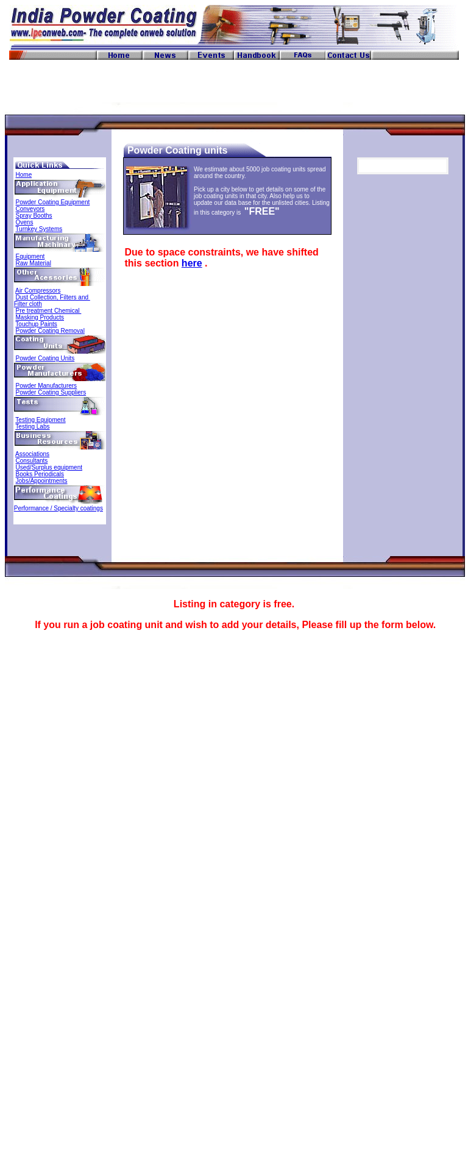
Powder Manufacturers (46, 385)
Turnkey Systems (38, 229)
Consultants (32, 460)
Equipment (30, 256)
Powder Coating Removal (50, 330)
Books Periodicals (40, 474)
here (192, 263)
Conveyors (30, 208)
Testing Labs (32, 426)
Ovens (25, 222)
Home (24, 174)
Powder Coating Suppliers (51, 392)
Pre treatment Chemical (49, 310)
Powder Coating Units (45, 358)
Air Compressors (37, 290)
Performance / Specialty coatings (58, 508)
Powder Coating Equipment (53, 202)
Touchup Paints (36, 324)
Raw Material (33, 263)
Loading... (234, 891)
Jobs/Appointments (42, 480)
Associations (32, 454)
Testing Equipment (40, 419)
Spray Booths (34, 215)
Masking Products (40, 317)
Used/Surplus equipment (49, 467)
